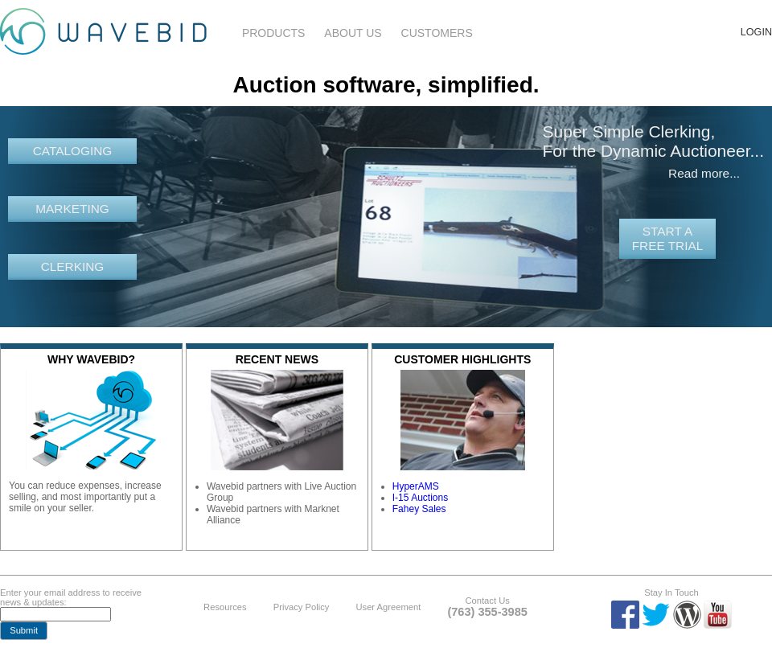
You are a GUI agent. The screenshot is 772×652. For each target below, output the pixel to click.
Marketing (72, 208)
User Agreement (388, 607)
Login (756, 32)
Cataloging (73, 151)
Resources (224, 607)
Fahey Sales (419, 509)
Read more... (704, 173)
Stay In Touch (671, 592)
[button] (23, 630)
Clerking (73, 266)
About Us (352, 33)
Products (274, 33)
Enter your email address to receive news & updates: (71, 597)
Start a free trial (668, 238)
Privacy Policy (301, 607)
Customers (437, 33)
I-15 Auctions (420, 497)
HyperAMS (415, 486)
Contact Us (487, 600)
